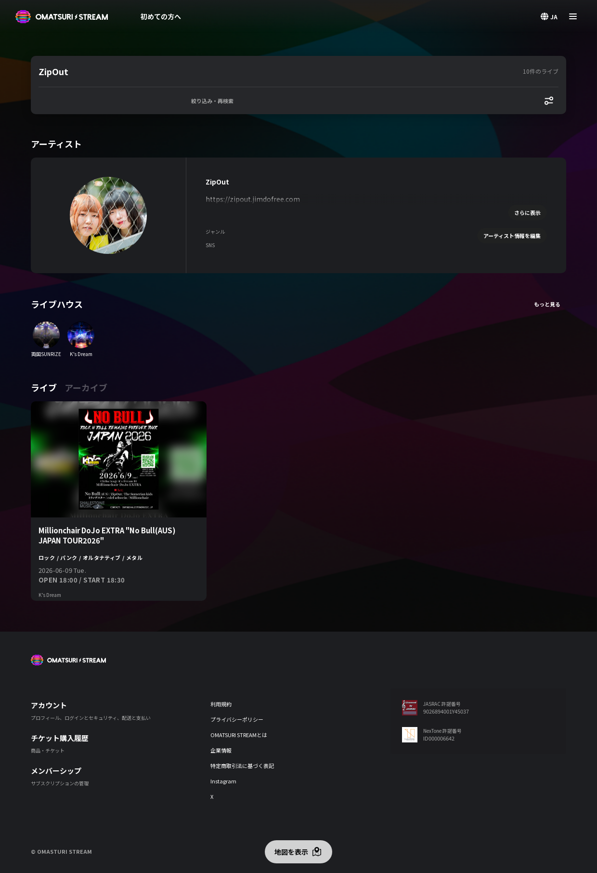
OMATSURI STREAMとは (238, 735)
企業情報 (221, 750)
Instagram (223, 781)
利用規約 (221, 704)
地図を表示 (291, 852)
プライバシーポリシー (236, 719)
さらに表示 (527, 212)
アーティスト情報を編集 (512, 235)
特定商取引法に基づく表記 (242, 765)
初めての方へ (161, 16)
